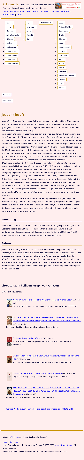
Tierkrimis (15, 437)
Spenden (6, 94)
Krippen (10, 23)
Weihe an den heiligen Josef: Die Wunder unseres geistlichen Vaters (42, 299)
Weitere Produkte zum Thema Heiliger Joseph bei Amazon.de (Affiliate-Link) (39, 409)
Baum (61, 43)
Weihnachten (9, 14)
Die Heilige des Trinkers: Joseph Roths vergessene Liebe (37, 373)
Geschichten (63, 31)
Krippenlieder (12, 55)
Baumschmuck (64, 47)
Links (29, 31)
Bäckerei (62, 39)
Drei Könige (32, 11)
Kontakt (30, 35)
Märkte (61, 67)
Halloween (44, 11)
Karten (61, 59)
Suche (19, 14)
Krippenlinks (11, 59)
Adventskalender (17, 11)
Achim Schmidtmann (64, 445)
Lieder (61, 23)
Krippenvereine (12, 63)
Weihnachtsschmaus (67, 75)
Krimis (61, 63)
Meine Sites (7, 100)
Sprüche (62, 79)
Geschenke (63, 55)
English (9, 27)
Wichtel (61, 87)
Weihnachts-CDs (65, 27)
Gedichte (62, 51)
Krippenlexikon (12, 51)
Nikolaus (55, 11)
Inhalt (5, 442)
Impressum (31, 27)
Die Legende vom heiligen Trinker (28, 338)
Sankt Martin (66, 11)
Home (5, 11)
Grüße (61, 35)
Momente (62, 71)
